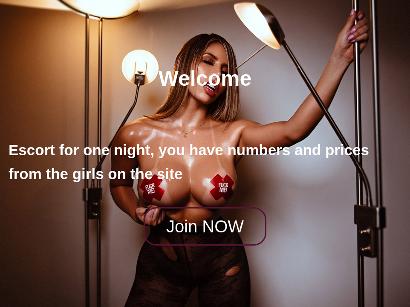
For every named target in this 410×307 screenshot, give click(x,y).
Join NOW (205, 226)
